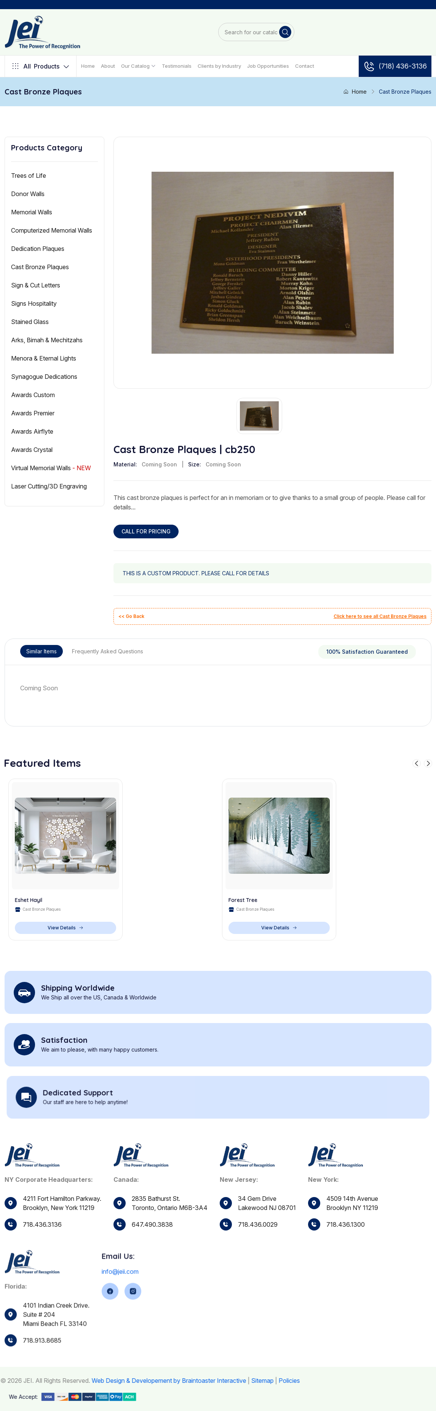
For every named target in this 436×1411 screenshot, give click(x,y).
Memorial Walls (31, 212)
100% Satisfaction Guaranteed (367, 651)
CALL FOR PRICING (146, 531)
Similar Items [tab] (41, 651)
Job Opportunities (268, 66)
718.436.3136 (42, 1224)
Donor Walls (28, 194)
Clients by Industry (219, 66)
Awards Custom (33, 395)
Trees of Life (28, 175)
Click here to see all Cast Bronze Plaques (380, 616)
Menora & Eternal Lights (43, 358)
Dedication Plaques (37, 248)
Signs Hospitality (34, 303)
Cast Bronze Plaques (40, 267)
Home (88, 66)
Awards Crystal (32, 449)
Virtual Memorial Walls (51, 467)
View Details (65, 928)
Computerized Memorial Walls (51, 230)
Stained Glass (30, 322)
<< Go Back (131, 616)
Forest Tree (242, 900)
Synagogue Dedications (44, 376)
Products (40, 66)
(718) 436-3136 (395, 66)
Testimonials (177, 66)
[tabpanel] (218, 688)
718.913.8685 (42, 1366)
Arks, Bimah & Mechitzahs (47, 340)
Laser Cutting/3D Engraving (49, 486)
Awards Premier (32, 413)
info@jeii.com (120, 1298)
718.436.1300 (345, 1247)
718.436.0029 (258, 1240)
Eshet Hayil (28, 900)
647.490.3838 (152, 1232)
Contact (304, 66)
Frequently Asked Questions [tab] (107, 651)
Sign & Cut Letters (35, 285)
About (108, 66)
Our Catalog (135, 66)
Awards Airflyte (32, 431)
